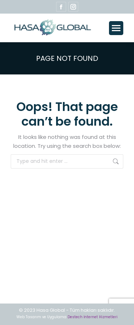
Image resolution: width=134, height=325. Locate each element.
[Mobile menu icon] (116, 28)
